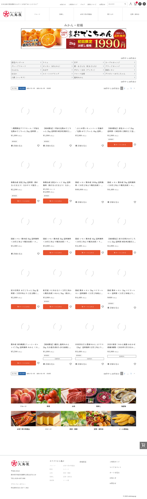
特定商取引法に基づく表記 (20, 488)
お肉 (51, 473)
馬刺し (61, 14)
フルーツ (37, 14)
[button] (134, 88)
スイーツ (66, 469)
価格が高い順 (41, 88)
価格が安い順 (31, 88)
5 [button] (131, 88)
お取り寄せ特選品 (86, 14)
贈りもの (110, 14)
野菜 (51, 469)
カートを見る (115, 472)
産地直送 (83, 461)
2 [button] (124, 88)
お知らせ (63, 4)
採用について (92, 4)
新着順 (49, 88)
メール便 (66, 480)
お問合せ (102, 4)
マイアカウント (115, 467)
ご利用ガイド (73, 4)
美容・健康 (66, 473)
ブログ (82, 4)
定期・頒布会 (134, 14)
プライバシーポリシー (18, 484)
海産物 (52, 480)
